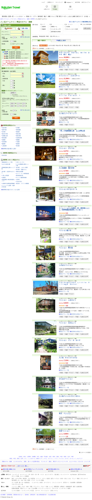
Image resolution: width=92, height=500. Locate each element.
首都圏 (33, 456)
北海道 (20, 456)
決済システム (54, 490)
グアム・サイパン (48, 458)
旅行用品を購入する (53, 469)
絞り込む (87, 28)
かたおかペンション (66, 379)
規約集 (27, 494)
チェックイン (5, 31)
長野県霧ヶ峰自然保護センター (8, 180)
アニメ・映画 (75, 478)
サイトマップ (59, 2)
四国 (65, 456)
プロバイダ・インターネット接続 (61, 488)
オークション (24, 474)
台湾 (22, 458)
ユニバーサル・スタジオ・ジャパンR (79, 461)
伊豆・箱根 (40, 456)
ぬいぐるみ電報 (33, 488)
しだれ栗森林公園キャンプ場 (22, 165)
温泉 (25, 461)
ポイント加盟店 (24, 476)
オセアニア (79, 458)
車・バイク (41, 474)
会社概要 (2, 494)
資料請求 (32, 494)
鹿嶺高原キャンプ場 (7, 162)
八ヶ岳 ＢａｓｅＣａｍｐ (68, 357)
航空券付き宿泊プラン (77, 139)
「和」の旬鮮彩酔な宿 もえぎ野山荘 (72, 131)
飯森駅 (3, 143)
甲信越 (45, 456)
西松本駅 (18, 134)
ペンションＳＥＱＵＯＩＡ (68, 189)
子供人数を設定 (26, 37)
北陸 (50, 456)
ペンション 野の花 (66, 248)
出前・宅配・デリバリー (33, 486)
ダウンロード (84, 478)
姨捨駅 (18, 143)
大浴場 (68, 26)
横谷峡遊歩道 (19, 175)
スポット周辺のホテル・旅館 (21, 19)
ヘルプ (43, 2)
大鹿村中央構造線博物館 (8, 183)
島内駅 (18, 145)
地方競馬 (14, 480)
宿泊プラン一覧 (64, 67)
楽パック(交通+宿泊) (33, 461)
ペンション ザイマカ (66, 148)
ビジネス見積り (16, 490)
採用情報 (9, 494)
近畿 (57, 456)
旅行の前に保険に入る (9, 469)
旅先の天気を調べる (76, 469)
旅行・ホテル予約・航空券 (19, 478)
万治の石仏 (19, 181)
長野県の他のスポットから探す (11, 189)
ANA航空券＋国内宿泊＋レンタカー (19, 54)
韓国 (11, 458)
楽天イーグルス (55, 478)
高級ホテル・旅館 (7, 461)
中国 (61, 456)
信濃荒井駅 (19, 137)
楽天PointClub (82, 474)
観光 (50, 461)
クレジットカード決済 (72, 29)
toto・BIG (24, 480)
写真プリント (24, 488)
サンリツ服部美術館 (21, 177)
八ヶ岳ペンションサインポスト (69, 396)
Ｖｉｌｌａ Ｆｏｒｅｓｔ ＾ (69, 95)
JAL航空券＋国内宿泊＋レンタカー (18, 58)
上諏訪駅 (4, 145)
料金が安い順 (59, 45)
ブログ (23, 486)
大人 (11, 37)
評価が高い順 (76, 45)
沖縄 (72, 456)
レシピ (51, 486)
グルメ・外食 (44, 486)
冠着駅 (3, 140)
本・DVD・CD (33, 474)
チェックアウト (6, 34)
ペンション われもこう (67, 323)
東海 (54, 456)
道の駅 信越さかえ (21, 169)
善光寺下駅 (5, 134)
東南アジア (39, 458)
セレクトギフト (49, 474)
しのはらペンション (66, 265)
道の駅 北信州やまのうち (8, 172)
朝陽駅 (18, 140)
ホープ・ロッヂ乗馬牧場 (22, 173)
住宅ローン (66, 482)
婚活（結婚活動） (78, 486)
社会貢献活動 (52, 494)
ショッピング (15, 474)
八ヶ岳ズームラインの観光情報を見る (81, 21)
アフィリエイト (45, 490)
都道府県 (42, 36)
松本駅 (3, 131)
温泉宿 (44, 26)
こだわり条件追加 (86, 24)
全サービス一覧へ (23, 466)
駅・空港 (50, 36)
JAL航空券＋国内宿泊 (15, 56)
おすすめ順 (51, 45)
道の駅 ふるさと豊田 (22, 167)
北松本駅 (4, 127)
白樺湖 (3, 177)
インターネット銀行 (37, 482)
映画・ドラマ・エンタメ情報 (36, 480)
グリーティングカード (44, 488)
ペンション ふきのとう (67, 300)
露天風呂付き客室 (56, 31)
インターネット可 (56, 29)
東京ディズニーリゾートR (60, 461)
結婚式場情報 (15, 488)
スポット (57, 36)
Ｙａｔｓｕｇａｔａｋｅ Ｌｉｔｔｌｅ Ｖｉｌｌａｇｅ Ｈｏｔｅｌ (74, 283)
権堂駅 (18, 131)
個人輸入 (57, 474)
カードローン (47, 482)
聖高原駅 (4, 137)
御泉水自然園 (19, 171)
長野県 (32, 19)
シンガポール (31, 458)
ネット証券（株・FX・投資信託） (21, 482)
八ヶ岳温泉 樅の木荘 (66, 168)
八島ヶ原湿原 (5, 175)
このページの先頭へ (86, 452)
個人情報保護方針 (42, 494)
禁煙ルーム (54, 26)
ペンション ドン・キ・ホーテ (69, 340)
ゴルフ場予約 (31, 478)
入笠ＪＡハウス (20, 162)
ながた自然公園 (6, 164)
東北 (24, 456)
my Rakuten (73, 474)
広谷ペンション (64, 431)
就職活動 (56, 486)
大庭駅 (18, 141)
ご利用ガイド (50, 2)
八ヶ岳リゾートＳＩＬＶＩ (68, 113)
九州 (68, 456)
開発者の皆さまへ (18, 494)
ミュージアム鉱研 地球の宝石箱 (8, 186)
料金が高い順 (68, 45)
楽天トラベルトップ (6, 19)
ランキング (44, 461)
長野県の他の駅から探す (9, 148)
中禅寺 (18, 179)
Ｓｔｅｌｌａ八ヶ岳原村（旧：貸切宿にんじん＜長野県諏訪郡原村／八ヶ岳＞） (74, 209)
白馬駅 (18, 127)
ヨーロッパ (72, 458)
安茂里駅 (4, 141)
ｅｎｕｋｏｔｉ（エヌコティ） (69, 75)
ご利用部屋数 (5, 41)
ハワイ (56, 458)
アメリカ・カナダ (63, 458)
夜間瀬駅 (18, 129)
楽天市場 (77, 2)
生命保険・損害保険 (76, 482)
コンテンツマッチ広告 (27, 490)
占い (19, 480)
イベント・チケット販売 (43, 478)
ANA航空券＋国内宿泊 (15, 52)
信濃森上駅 (5, 135)
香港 (18, 458)
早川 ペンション (65, 413)
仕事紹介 (62, 486)
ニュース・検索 (16, 486)
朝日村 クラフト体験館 (22, 183)
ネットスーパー (64, 474)
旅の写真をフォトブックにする (34, 469)
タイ (25, 458)
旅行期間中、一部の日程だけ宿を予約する (19, 95)
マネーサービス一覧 (17, 484)
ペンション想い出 (65, 230)
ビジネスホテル (18, 461)
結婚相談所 (69, 486)
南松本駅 (18, 135)
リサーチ (37, 490)
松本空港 (4, 155)
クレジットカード (57, 482)
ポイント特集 (15, 476)
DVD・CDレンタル (65, 478)
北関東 (29, 456)
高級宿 (44, 29)
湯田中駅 (4, 129)
